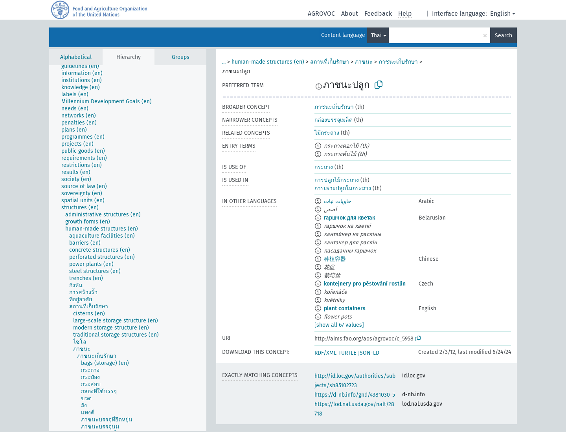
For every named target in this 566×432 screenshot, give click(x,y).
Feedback (378, 13)
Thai (376, 35)
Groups (180, 57)
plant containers (345, 308)
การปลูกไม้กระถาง (336, 180)
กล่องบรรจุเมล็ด (333, 120)
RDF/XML (325, 353)
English (500, 13)
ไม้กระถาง (326, 133)
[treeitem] (83, 66)
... (224, 62)
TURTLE (347, 353)
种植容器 (335, 259)
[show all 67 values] (339, 325)
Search (503, 35)
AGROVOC (321, 13)
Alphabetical (76, 57)
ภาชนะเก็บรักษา (398, 62)
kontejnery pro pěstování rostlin (365, 283)
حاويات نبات (337, 201)
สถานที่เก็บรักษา (329, 62)
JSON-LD (368, 353)
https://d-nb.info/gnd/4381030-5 (354, 395)
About (349, 13)
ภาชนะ (364, 62)
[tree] (127, 248)
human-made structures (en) (268, 62)
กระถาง (323, 167)
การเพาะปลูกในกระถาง (342, 188)
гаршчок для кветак (349, 217)
